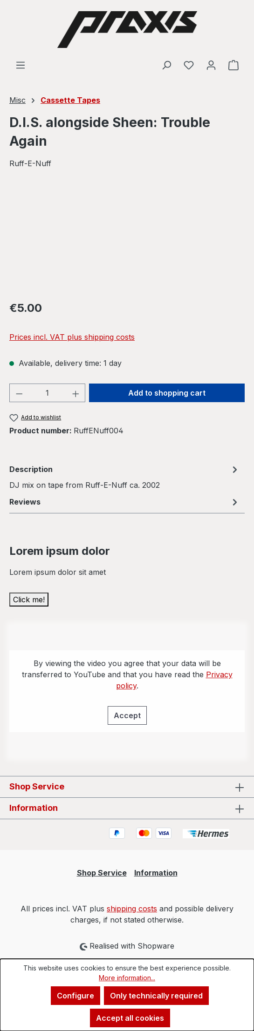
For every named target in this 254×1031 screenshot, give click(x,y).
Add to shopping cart (167, 393)
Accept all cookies (130, 1018)
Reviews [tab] (124, 501)
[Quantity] (47, 393)
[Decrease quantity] (19, 393)
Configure (75, 995)
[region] (127, 240)
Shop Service (102, 872)
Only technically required (156, 995)
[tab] (124, 476)
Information (156, 872)
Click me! (29, 599)
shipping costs (132, 908)
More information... (127, 978)
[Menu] (20, 64)
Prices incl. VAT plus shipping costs (72, 337)
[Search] (166, 64)
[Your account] (211, 64)
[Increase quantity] (76, 393)
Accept (127, 715)
